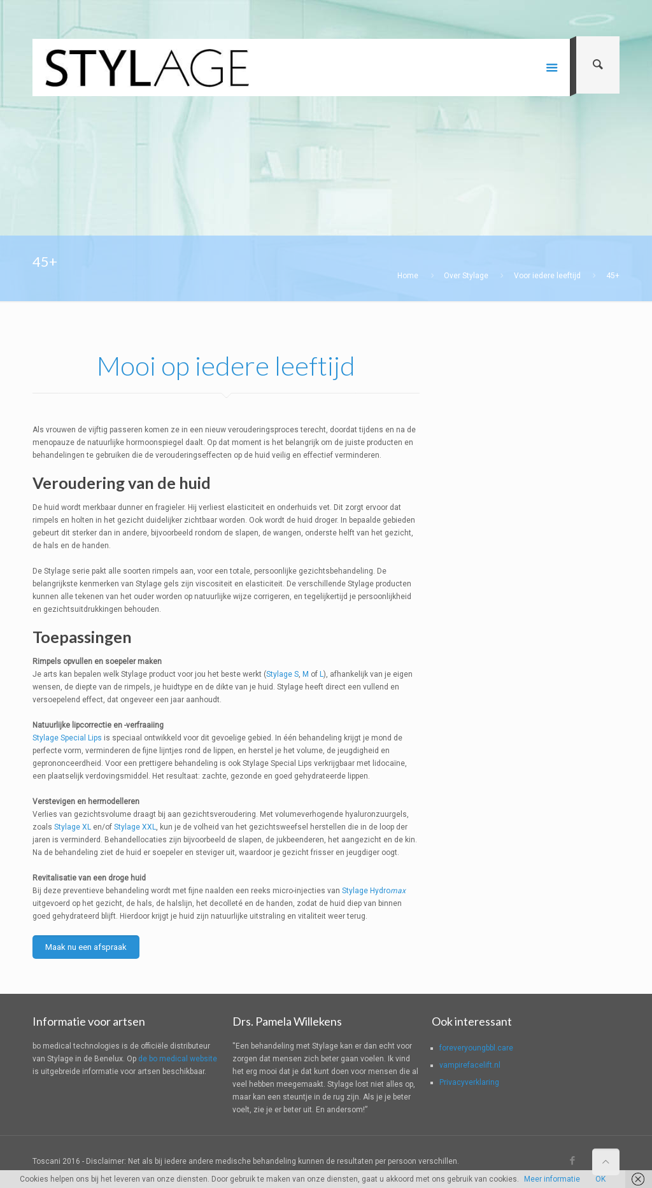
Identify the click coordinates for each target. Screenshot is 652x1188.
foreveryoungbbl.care (476, 1047)
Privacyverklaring (469, 1082)
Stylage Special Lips (67, 737)
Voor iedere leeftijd (547, 275)
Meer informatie (552, 1179)
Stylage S (282, 674)
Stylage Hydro (374, 890)
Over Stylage (466, 275)
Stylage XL (72, 827)
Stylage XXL (135, 827)
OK (600, 1179)
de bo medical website (177, 1058)
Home (407, 275)
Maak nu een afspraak (86, 947)
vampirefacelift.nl (469, 1065)
